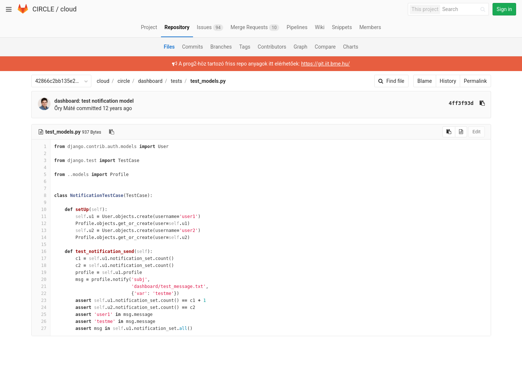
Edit (476, 131)
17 (40, 258)
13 (40, 230)
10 (40, 209)
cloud (68, 9)
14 (40, 237)
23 (40, 300)
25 (40, 314)
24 (40, 307)
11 (40, 216)
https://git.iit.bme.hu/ (325, 64)
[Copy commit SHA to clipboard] (482, 103)
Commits (192, 47)
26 (40, 321)
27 (40, 328)
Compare (325, 47)
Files (169, 47)
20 (40, 279)
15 (40, 244)
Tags (244, 47)
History (448, 81)
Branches (221, 47)
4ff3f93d (461, 103)
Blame (424, 81)
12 (40, 223)
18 (40, 265)
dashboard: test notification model (94, 101)
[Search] (465, 9)
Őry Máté (65, 108)
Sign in (504, 9)
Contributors (272, 47)
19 (40, 272)
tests (176, 81)
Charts (350, 47)
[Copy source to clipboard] (448, 131)
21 (40, 286)
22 (40, 293)
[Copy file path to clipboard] (111, 132)
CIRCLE (43, 9)
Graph (300, 47)
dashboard (150, 81)
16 (40, 251)
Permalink (475, 81)
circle (124, 81)
